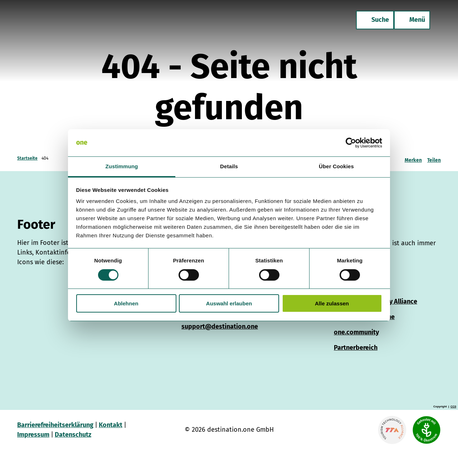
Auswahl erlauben (229, 303)
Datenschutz (73, 435)
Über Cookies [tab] (336, 166)
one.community (356, 332)
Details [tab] (229, 166)
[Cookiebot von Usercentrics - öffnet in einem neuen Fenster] (351, 142)
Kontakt (110, 425)
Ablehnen (126, 303)
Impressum (33, 435)
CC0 (453, 406)
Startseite (27, 158)
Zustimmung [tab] (122, 166)
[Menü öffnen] (411, 20)
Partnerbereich (355, 348)
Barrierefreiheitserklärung (55, 425)
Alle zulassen (332, 303)
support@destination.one (219, 326)
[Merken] (413, 158)
